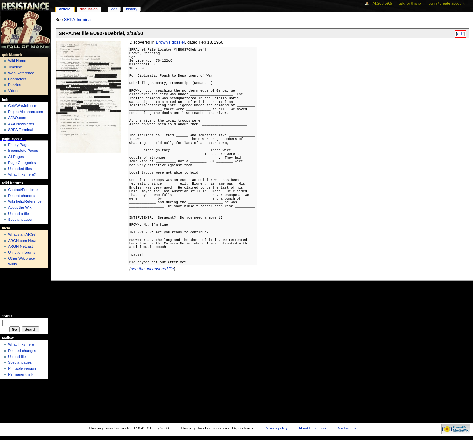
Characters (17, 79)
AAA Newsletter (21, 124)
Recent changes (21, 195)
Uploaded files (20, 169)
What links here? (22, 174)
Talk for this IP (410, 3)
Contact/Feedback (23, 190)
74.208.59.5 (382, 3)
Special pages (20, 219)
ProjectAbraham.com (25, 112)
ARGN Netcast (20, 246)
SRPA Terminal (78, 19)
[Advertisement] (24, 291)
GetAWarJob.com (22, 106)
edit (460, 34)
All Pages (16, 157)
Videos (13, 91)
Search (7, 316)
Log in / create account (446, 3)
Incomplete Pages (23, 150)
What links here (21, 344)
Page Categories (22, 163)
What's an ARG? (21, 234)
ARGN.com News (22, 241)
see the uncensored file (152, 269)
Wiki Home (17, 61)
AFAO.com (17, 118)
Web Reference (21, 73)
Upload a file (18, 214)
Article (64, 9)
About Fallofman (312, 428)
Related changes (22, 351)
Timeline (15, 67)
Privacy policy (276, 428)
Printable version (22, 368)
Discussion (88, 9)
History (131, 9)
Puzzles (14, 85)
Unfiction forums (21, 252)
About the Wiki (20, 207)
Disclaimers (346, 428)
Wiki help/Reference (25, 201)
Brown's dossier (170, 42)
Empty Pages (19, 145)
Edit (114, 9)
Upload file (17, 357)
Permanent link (20, 374)
